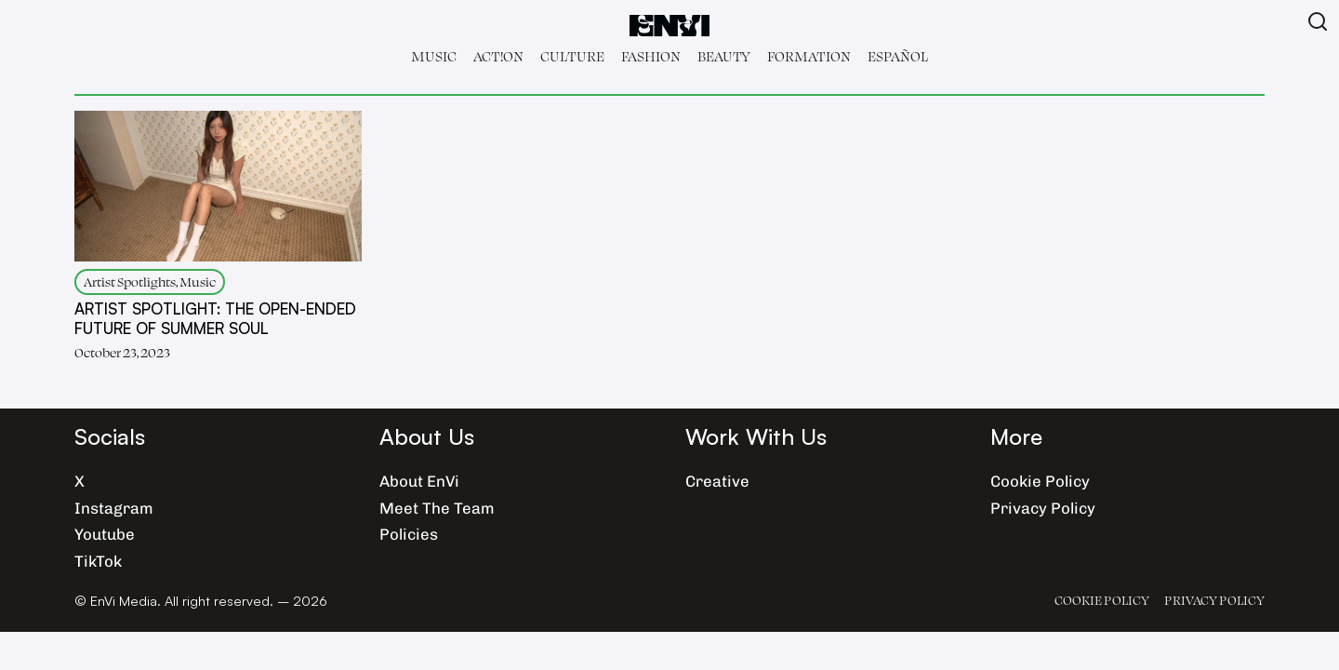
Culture (572, 56)
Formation (809, 56)
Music (434, 56)
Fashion (651, 56)
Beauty (723, 56)
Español (898, 56)
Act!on (498, 56)
